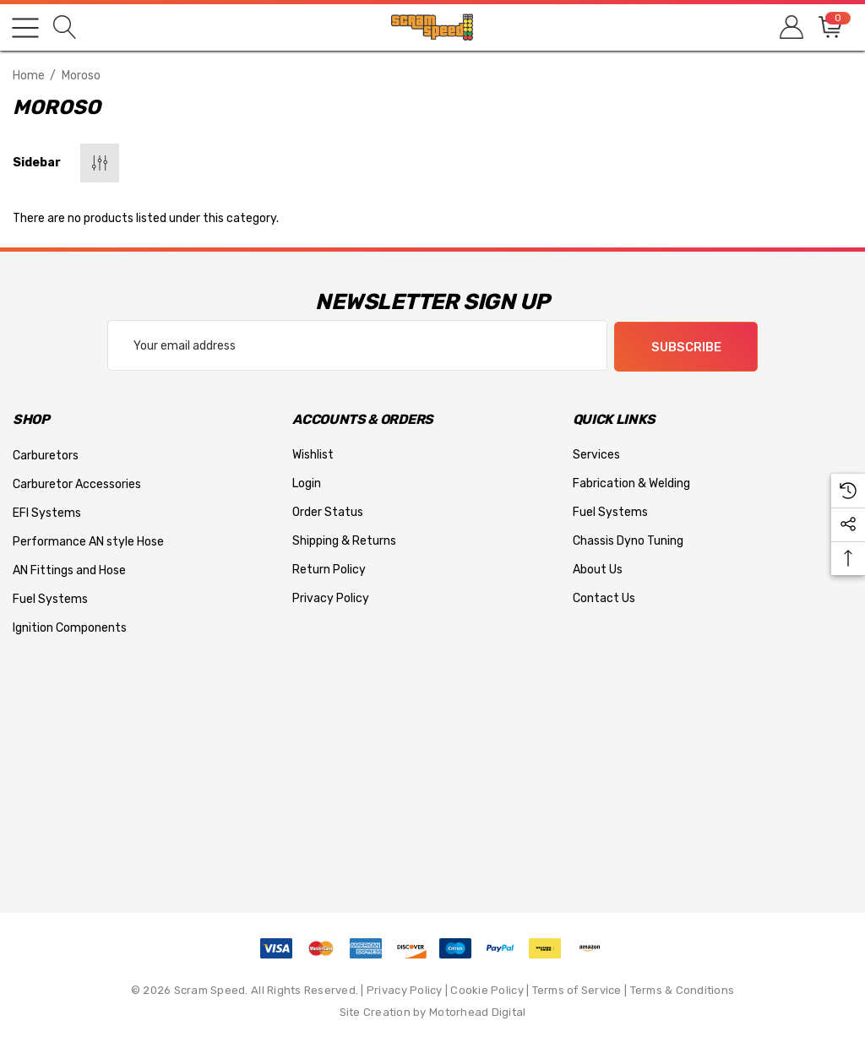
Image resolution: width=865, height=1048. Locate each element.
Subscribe (686, 346)
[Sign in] (790, 27)
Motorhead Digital (477, 1011)
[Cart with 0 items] (829, 27)
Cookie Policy (486, 989)
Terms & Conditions (682, 989)
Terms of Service (577, 989)
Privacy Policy (405, 989)
